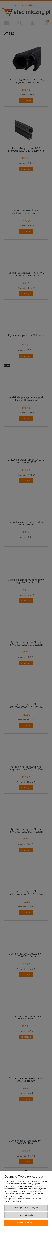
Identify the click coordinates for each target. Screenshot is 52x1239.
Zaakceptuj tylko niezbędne (26, 1207)
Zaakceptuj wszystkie (26, 1222)
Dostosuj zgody (26, 1215)
